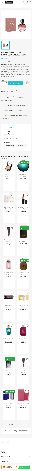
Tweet (12, 91)
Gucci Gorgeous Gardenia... (8, 273)
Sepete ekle (16, 83)
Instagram (7, 442)
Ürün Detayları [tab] (10, 127)
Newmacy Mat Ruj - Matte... (23, 208)
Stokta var (7, 139)
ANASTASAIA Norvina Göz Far (8, 306)
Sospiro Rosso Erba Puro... (8, 339)
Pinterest (16, 91)
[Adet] (3, 83)
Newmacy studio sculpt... (8, 240)
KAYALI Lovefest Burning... (23, 339)
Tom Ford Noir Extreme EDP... (23, 240)
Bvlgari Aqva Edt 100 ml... (23, 175)
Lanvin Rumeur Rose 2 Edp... (8, 208)
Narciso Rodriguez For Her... (23, 404)
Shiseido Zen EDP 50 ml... (23, 306)
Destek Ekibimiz (22, 467)
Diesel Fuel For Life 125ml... (23, 273)
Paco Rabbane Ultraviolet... (8, 404)
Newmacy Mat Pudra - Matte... (8, 175)
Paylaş (7, 91)
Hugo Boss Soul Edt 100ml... (8, 371)
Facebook (2, 442)
